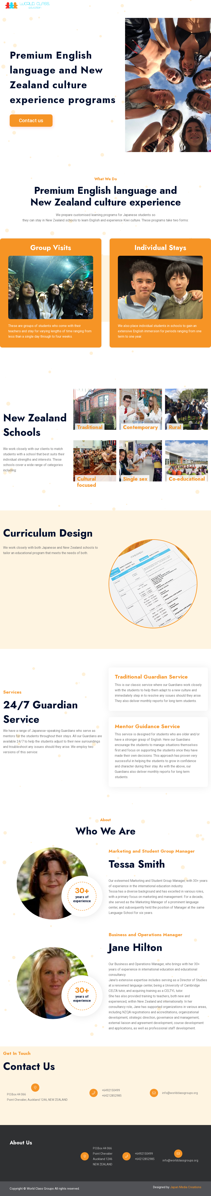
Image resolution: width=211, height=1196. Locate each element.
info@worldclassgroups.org (180, 1093)
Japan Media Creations (185, 1187)
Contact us (31, 121)
